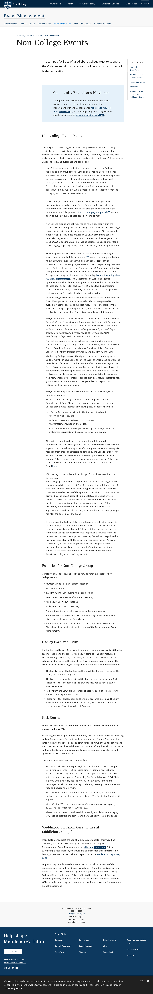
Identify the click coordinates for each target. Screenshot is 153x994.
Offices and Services (118, 3)
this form (89, 847)
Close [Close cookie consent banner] (144, 981)
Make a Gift (13, 951)
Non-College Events (62, 23)
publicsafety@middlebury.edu (15, 962)
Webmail (130, 955)
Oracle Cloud (108, 952)
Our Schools (80, 3)
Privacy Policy (15, 988)
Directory (82, 952)
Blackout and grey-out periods (93, 212)
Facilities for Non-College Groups (136, 75)
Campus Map (84, 940)
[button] (145, 3)
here (54, 466)
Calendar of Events (102, 23)
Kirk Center (134, 87)
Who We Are (86, 23)
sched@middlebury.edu (87, 115)
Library (105, 946)
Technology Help (133, 949)
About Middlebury (101, 3)
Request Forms (44, 23)
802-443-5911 (20, 959)
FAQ (76, 23)
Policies (23, 23)
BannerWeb (59, 952)
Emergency (59, 940)
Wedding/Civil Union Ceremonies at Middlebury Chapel (137, 94)
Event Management (24, 16)
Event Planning (10, 23)
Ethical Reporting (109, 940)
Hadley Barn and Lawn (138, 82)
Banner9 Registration (63, 946)
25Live (32, 23)
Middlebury (20, 36)
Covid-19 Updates (86, 946)
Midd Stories (134, 3)
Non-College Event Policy (134, 68)
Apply (89, 3)
